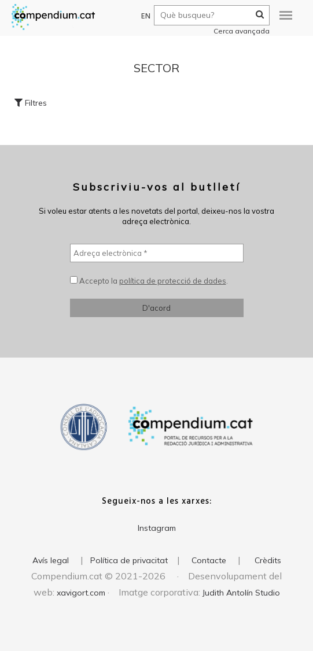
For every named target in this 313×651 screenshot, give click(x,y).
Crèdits (268, 560)
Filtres (30, 103)
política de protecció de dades (172, 280)
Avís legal (50, 560)
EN (140, 16)
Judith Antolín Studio (241, 592)
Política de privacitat (129, 560)
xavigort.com (81, 592)
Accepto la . (149, 280)
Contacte (209, 560)
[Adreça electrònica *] (157, 253)
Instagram (157, 528)
